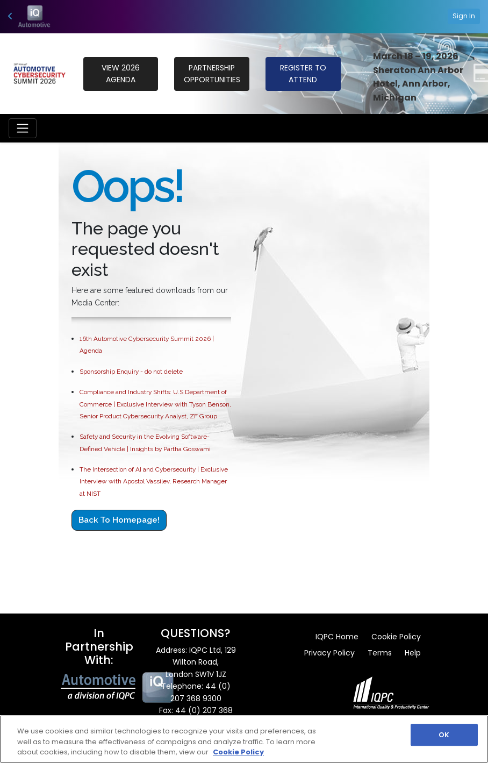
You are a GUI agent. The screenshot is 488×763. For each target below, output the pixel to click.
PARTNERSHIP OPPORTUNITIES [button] (212, 73)
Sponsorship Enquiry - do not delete (131, 371)
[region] (244, 739)
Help (413, 652)
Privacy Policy (329, 652)
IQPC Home (336, 636)
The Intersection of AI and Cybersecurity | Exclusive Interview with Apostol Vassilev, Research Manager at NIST (154, 481)
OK (444, 735)
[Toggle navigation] (23, 128)
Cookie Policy (396, 636)
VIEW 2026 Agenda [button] (121, 73)
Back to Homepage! (119, 520)
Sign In (464, 15)
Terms (380, 652)
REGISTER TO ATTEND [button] (303, 73)
